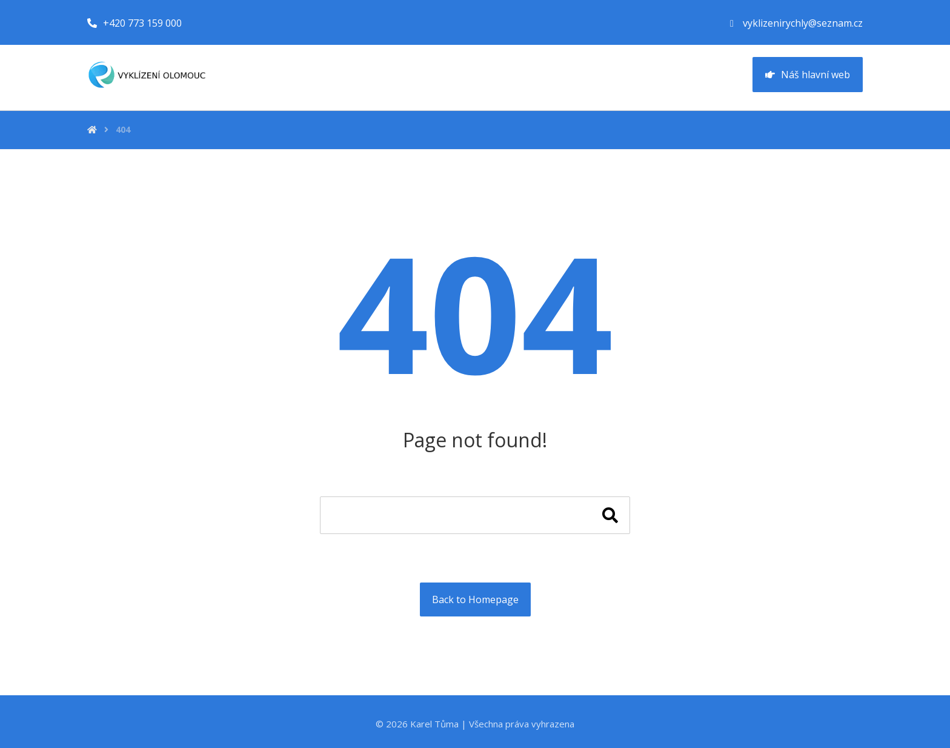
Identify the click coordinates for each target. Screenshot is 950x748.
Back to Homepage (475, 599)
